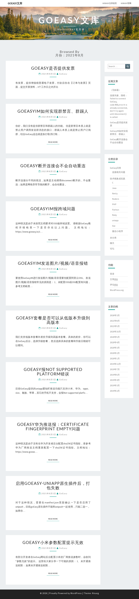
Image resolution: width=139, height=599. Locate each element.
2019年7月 (115, 369)
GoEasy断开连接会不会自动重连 (53, 165)
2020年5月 (115, 337)
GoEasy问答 (115, 168)
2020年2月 (115, 353)
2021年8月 (115, 320)
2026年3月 (115, 315)
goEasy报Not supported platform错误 (53, 371)
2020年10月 (115, 331)
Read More (53, 142)
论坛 (112, 248)
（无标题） (115, 90)
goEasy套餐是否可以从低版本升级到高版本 (53, 320)
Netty (115, 193)
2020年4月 (115, 342)
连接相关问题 (118, 172)
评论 (114, 284)
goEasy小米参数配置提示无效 (53, 542)
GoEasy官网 (126, 3)
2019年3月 (115, 385)
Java (114, 188)
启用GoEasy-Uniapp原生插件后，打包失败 (53, 485)
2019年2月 (115, 390)
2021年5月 (115, 326)
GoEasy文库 (15, 3)
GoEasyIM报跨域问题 (53, 208)
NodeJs (115, 199)
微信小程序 (117, 231)
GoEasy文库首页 (109, 3)
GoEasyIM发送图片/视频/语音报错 (53, 263)
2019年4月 (115, 380)
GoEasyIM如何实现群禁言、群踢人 (53, 111)
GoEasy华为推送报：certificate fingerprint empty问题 (53, 426)
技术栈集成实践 (117, 178)
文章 (114, 279)
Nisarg (95, 593)
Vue (113, 225)
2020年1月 (115, 358)
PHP (114, 204)
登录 (112, 273)
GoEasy (63, 74)
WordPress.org (117, 290)
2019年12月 (115, 364)
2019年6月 (115, 374)
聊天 (112, 243)
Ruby (114, 215)
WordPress (76, 593)
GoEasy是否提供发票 (53, 68)
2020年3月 (115, 347)
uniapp (115, 220)
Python (115, 209)
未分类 (113, 237)
